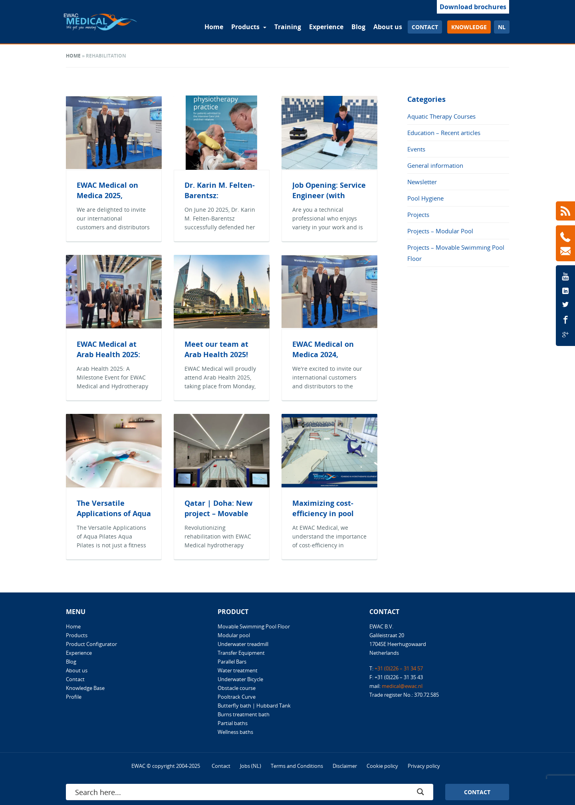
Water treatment (238, 670)
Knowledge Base (85, 688)
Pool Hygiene (425, 198)
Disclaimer (345, 765)
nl (502, 27)
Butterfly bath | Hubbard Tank (254, 705)
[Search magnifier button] (420, 792)
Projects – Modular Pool (440, 231)
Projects (418, 215)
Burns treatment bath (244, 714)
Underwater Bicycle (240, 679)
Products (246, 26)
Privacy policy (424, 765)
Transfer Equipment (241, 652)
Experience (326, 26)
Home (213, 26)
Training (287, 26)
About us (387, 26)
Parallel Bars (232, 661)
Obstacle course (237, 688)
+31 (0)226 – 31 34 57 (399, 668)
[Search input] (242, 791)
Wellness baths (235, 731)
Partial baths (233, 723)
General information (435, 165)
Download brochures (473, 6)
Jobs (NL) (250, 765)
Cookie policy (382, 765)
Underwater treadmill (243, 644)
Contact (425, 27)
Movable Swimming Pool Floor (254, 626)
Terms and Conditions (297, 765)
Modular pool (234, 635)
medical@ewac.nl (402, 686)
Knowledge (469, 27)
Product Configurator (91, 644)
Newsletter (422, 182)
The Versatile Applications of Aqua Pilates (114, 513)
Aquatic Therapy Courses (441, 116)
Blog (358, 26)
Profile (73, 696)
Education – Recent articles (443, 133)
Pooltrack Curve (237, 696)
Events (416, 149)
